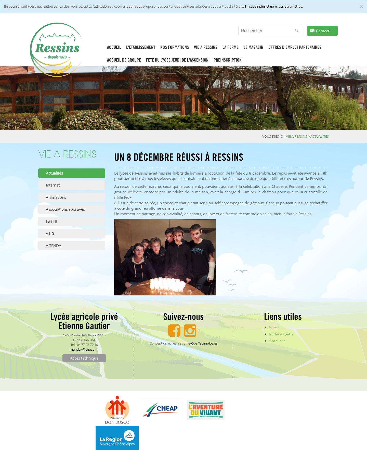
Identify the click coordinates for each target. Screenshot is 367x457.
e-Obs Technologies (203, 343)
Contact (322, 30)
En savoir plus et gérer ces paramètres (273, 6)
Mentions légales (281, 334)
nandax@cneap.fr (84, 349)
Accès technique (84, 358)
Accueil (274, 327)
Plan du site (277, 341)
